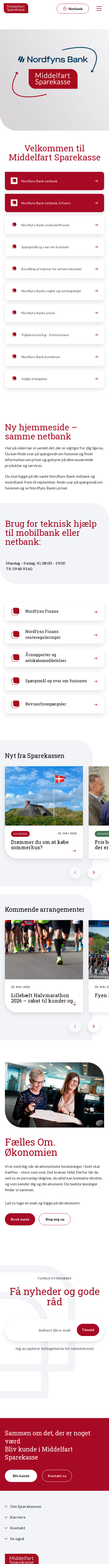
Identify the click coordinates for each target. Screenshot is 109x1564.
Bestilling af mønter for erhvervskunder (54, 269)
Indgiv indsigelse (54, 379)
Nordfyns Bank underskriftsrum (54, 225)
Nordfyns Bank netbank (54, 181)
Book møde (20, 1219)
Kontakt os (57, 1476)
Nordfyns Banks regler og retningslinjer (54, 291)
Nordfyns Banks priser (54, 313)
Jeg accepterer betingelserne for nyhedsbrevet (54, 1348)
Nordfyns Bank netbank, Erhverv (54, 203)
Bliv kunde (21, 1476)
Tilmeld (88, 1330)
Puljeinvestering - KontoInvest (54, 335)
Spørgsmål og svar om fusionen (54, 247)
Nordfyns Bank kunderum (54, 357)
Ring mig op (55, 1219)
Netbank (72, 9)
